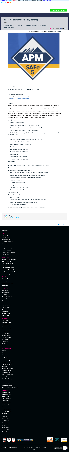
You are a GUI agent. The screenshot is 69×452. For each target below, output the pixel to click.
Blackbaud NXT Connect (7, 404)
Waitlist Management (7, 370)
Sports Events (5, 339)
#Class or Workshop (34, 31)
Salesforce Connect (6, 398)
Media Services (5, 292)
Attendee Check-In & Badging (9, 259)
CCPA (34, 449)
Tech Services (5, 300)
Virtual (3, 354)
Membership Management (8, 376)
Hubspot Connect (6, 392)
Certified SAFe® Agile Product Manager (20, 98)
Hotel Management (6, 305)
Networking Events (6, 322)
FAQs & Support (5, 429)
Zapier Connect (5, 400)
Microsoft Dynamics (6, 402)
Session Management (7, 364)
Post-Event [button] (34, 277)
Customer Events (6, 335)
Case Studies (5, 418)
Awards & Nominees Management (10, 387)
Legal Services (5, 307)
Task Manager (5, 254)
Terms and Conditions (28, 447)
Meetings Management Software (9, 271)
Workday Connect (6, 411)
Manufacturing (5, 315)
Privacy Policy (38, 447)
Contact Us (4, 431)
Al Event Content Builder (7, 283)
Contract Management (7, 381)
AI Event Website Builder (7, 241)
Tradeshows (5, 324)
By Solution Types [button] (34, 348)
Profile (17, 217)
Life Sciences (5, 311)
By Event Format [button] (34, 318)
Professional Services (7, 296)
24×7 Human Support (7, 360)
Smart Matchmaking (6, 261)
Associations (5, 290)
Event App (4, 265)
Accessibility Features (7, 372)
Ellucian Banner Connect (7, 409)
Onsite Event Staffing (7, 378)
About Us (4, 425)
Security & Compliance (7, 385)
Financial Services (6, 298)
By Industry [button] (34, 288)
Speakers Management (7, 368)
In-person (4, 350)
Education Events (6, 326)
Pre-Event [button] (34, 233)
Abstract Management (7, 245)
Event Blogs (4, 416)
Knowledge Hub (6, 420)
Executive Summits (6, 337)
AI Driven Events (6, 366)
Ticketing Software (6, 250)
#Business (44, 31)
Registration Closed (59, 10)
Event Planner (5, 235)
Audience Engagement (7, 274)
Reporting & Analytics (7, 281)
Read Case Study (47, 0)
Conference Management (8, 362)
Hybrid (3, 352)
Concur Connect (6, 407)
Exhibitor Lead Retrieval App (8, 269)
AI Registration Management (8, 248)
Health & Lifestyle (6, 313)
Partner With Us (5, 427)
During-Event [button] (34, 257)
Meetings (4, 345)
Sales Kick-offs (5, 333)
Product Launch (5, 331)
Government (5, 303)
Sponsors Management (7, 374)
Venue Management (6, 239)
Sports (3, 309)
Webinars (4, 343)
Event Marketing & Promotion (8, 252)
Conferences (5, 320)
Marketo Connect (6, 396)
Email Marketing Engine (7, 263)
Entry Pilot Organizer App (8, 267)
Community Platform (6, 278)
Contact (11, 217)
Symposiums (5, 341)
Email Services (5, 237)
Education (4, 294)
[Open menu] (67, 2)
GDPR (44, 447)
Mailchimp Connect (6, 394)
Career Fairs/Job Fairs (7, 329)
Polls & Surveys (5, 383)
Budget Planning (6, 243)
